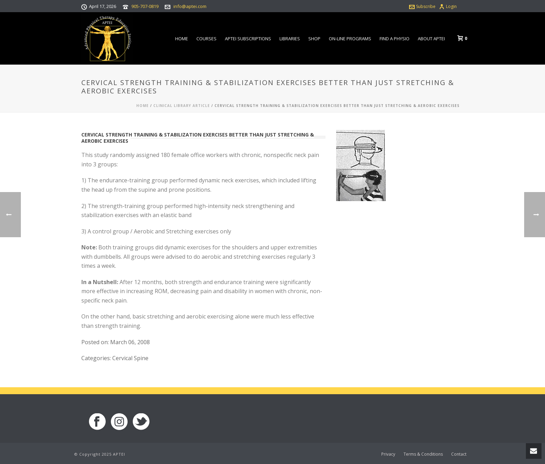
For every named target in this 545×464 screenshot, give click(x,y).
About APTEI (431, 38)
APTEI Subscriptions (248, 38)
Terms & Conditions (423, 454)
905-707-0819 (144, 6)
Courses (206, 38)
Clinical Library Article (181, 105)
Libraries (289, 38)
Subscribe (422, 6)
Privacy (388, 454)
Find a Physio (394, 38)
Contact (458, 454)
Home (181, 38)
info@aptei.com (189, 6)
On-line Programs (350, 38)
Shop (314, 38)
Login (448, 6)
